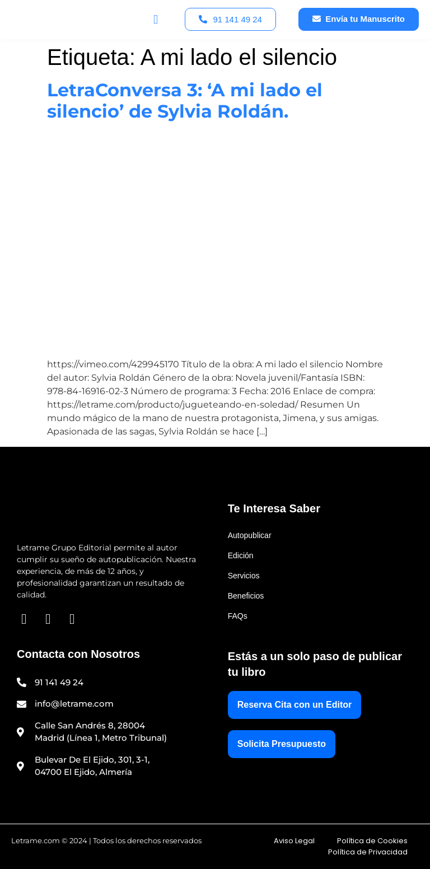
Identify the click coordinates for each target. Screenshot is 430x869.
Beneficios (246, 595)
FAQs (237, 615)
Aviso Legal (294, 840)
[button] (155, 19)
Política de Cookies (372, 840)
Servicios (244, 575)
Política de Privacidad (368, 852)
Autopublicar (250, 535)
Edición (241, 555)
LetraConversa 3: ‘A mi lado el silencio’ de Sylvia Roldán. (184, 100)
